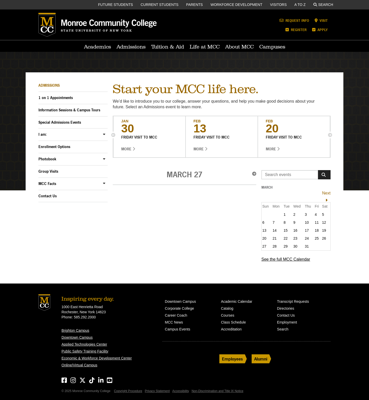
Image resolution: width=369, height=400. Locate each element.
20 (264, 238)
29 (286, 246)
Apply (320, 29)
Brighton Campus (75, 330)
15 (286, 230)
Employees (232, 359)
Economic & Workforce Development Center (96, 358)
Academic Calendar (236, 301)
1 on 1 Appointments (55, 97)
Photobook (47, 159)
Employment (287, 322)
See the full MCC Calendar (285, 259)
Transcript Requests (293, 301)
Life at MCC (205, 47)
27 (264, 246)
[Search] (324, 174)
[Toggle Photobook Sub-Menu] (104, 158)
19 (324, 230)
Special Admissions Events (59, 122)
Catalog (227, 308)
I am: (42, 134)
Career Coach (176, 315)
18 (317, 230)
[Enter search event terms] (289, 174)
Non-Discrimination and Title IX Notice (217, 391)
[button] (113, 134)
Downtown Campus (77, 337)
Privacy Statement (157, 391)
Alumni (260, 359)
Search (323, 5)
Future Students (115, 5)
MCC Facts (47, 183)
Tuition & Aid (167, 47)
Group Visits (48, 171)
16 (295, 230)
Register (295, 29)
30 (295, 246)
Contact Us (47, 195)
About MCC (239, 47)
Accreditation (231, 329)
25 (317, 238)
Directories (285, 308)
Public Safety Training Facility (84, 351)
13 (264, 230)
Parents (194, 5)
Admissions (131, 47)
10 (307, 222)
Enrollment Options (54, 146)
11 (317, 222)
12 (324, 222)
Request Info (294, 20)
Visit (321, 20)
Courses (227, 315)
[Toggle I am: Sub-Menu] (104, 134)
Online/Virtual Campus (79, 365)
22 (286, 238)
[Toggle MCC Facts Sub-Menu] (104, 183)
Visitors (278, 5)
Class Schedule (233, 322)
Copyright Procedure (128, 391)
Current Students (160, 5)
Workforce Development (236, 5)
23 (295, 238)
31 (307, 246)
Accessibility (180, 391)
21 (275, 238)
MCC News (174, 322)
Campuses (272, 47)
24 (307, 238)
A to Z (300, 5)
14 (275, 230)
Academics (97, 47)
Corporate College (179, 308)
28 (275, 246)
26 (324, 238)
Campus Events (177, 329)
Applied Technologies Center (84, 344)
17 (307, 230)
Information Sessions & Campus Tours (69, 110)
